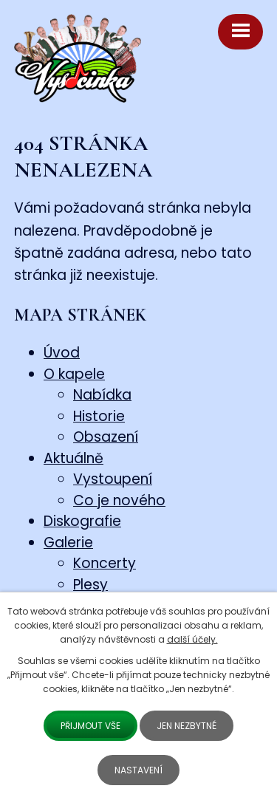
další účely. (192, 639)
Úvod (62, 353)
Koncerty (104, 563)
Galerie (68, 543)
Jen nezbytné (186, 725)
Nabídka (102, 395)
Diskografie (82, 521)
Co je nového (119, 500)
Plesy (90, 585)
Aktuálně (73, 458)
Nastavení (138, 770)
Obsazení (105, 437)
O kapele (74, 374)
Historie (99, 416)
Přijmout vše (90, 725)
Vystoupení (112, 479)
